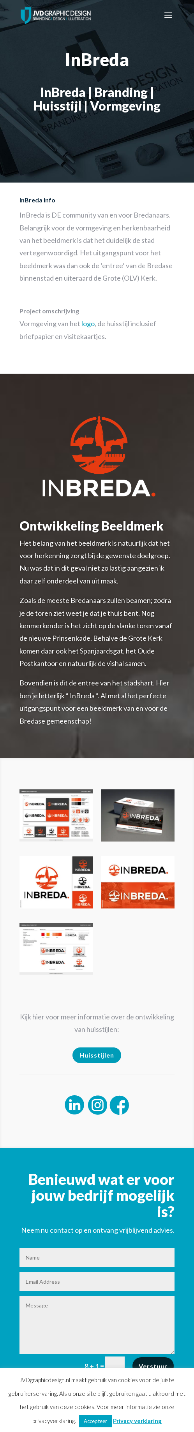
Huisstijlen (96, 1055)
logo (88, 323)
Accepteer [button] (95, 1421)
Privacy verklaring (137, 1420)
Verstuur (153, 1366)
